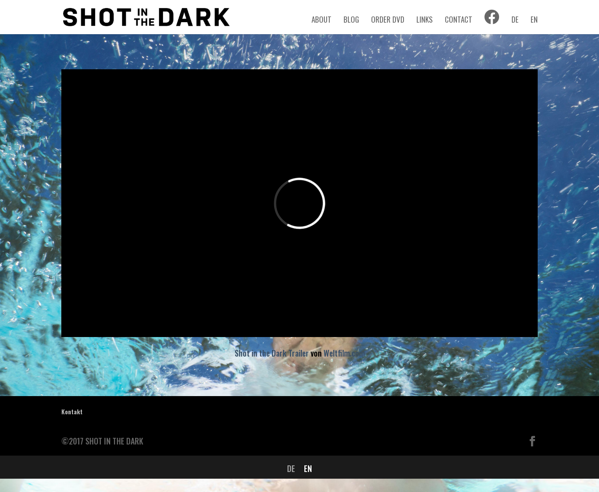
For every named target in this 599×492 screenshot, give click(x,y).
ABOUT (321, 20)
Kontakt (72, 411)
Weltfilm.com (344, 353)
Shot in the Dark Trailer (272, 353)
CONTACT (458, 20)
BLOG (351, 20)
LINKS (424, 20)
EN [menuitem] (308, 468)
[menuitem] (515, 24)
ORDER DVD (387, 20)
